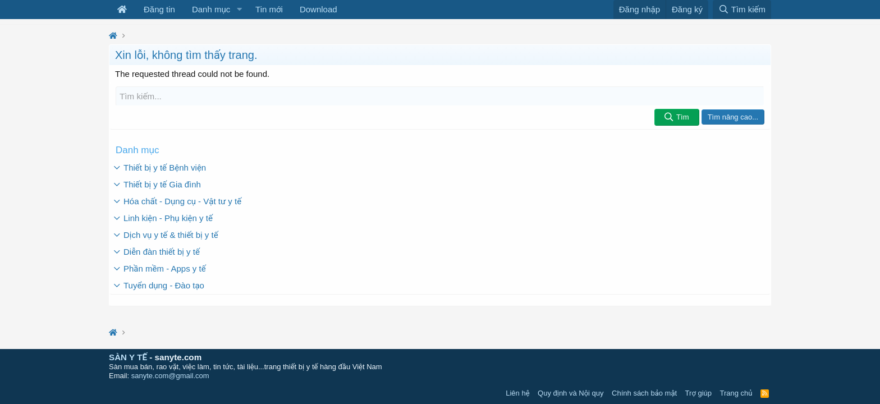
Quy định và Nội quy (571, 393)
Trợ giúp (698, 393)
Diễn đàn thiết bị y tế (161, 251)
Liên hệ (517, 393)
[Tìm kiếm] (440, 96)
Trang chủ (736, 393)
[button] (239, 9)
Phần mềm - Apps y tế (164, 268)
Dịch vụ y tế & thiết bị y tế (170, 235)
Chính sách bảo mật (644, 393)
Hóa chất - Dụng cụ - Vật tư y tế (182, 201)
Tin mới (269, 9)
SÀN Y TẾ (128, 357)
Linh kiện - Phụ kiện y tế (168, 218)
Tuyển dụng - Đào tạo (163, 285)
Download (318, 9)
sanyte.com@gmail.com (170, 375)
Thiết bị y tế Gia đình (162, 184)
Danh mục (211, 9)
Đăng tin (159, 9)
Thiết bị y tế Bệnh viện (164, 167)
